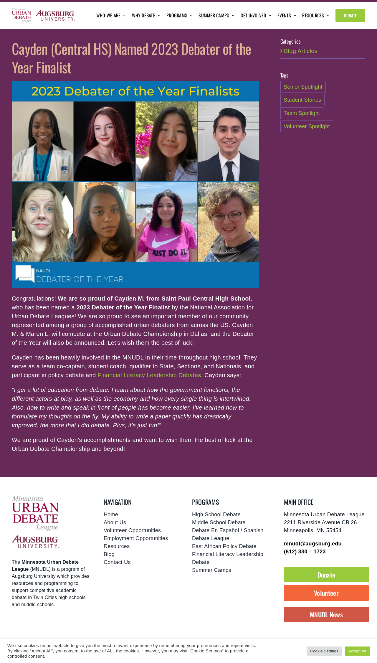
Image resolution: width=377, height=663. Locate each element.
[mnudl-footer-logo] (35, 497)
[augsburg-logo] (55, 13)
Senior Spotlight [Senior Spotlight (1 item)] (303, 87)
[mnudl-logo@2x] (21, 10)
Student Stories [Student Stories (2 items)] (302, 100)
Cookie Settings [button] (324, 651)
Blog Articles (301, 51)
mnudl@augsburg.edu (313, 544)
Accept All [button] (357, 651)
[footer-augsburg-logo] (35, 538)
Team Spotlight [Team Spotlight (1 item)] (302, 113)
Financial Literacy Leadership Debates (149, 375)
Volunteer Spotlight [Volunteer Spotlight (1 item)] (307, 126)
